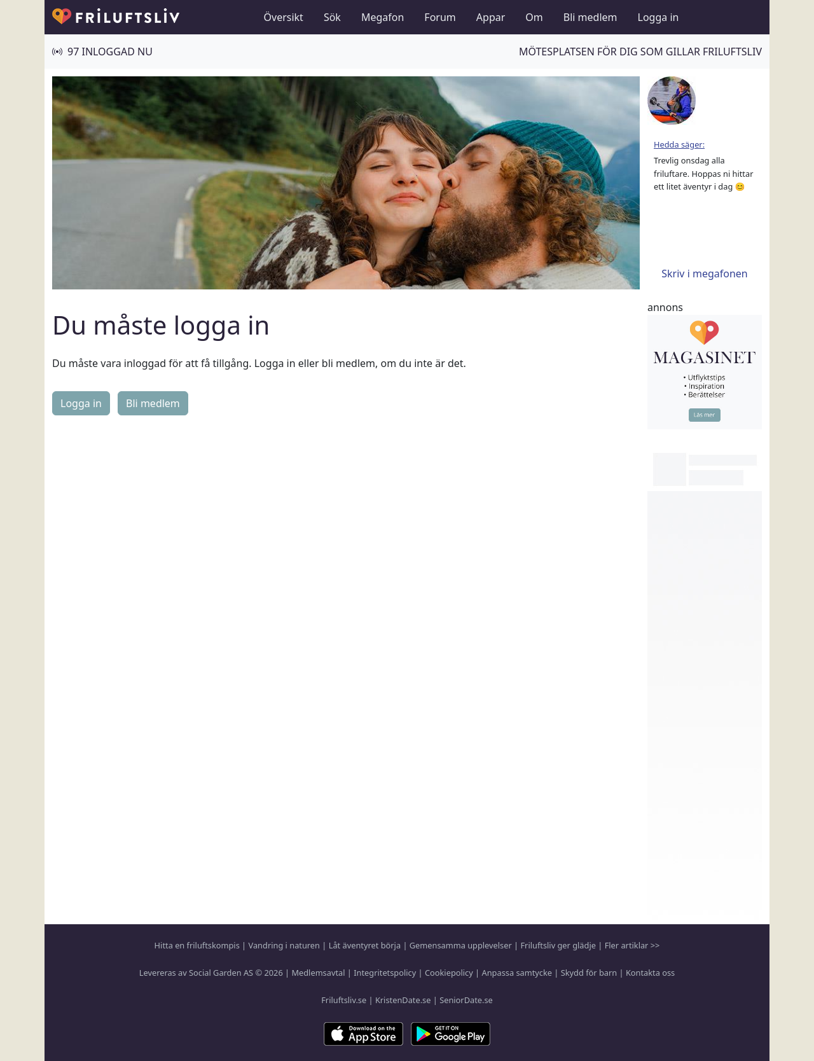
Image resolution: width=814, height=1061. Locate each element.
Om (533, 17)
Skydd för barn (589, 972)
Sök (332, 17)
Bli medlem (590, 17)
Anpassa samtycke (517, 972)
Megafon (382, 17)
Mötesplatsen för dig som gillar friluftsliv (640, 52)
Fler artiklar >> (632, 945)
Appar (491, 17)
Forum (439, 17)
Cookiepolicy (449, 972)
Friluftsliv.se (343, 1000)
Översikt (283, 17)
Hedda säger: (679, 144)
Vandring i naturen (284, 945)
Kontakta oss (650, 972)
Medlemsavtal (318, 972)
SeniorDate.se (466, 1000)
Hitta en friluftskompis (197, 945)
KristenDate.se (403, 1000)
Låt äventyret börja (365, 945)
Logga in (658, 17)
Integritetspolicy (385, 972)
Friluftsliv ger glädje (557, 945)
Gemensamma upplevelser (461, 945)
